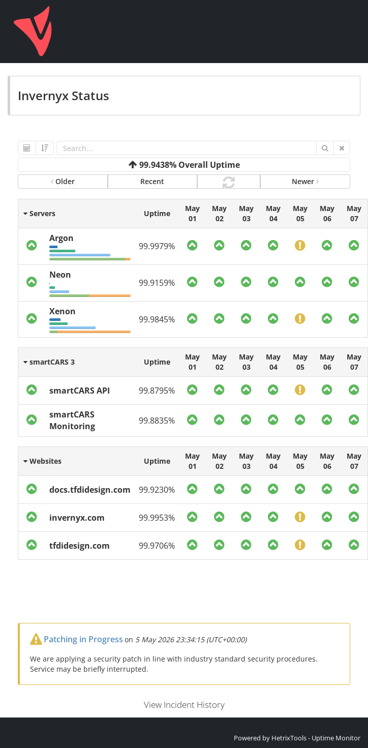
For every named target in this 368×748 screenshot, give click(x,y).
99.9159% (157, 282)
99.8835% (157, 420)
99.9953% (157, 517)
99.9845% (157, 319)
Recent (152, 181)
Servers (39, 213)
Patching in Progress (83, 639)
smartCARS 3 (49, 362)
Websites (42, 461)
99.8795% (157, 390)
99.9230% (157, 489)
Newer (305, 181)
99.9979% (157, 246)
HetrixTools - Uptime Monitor (315, 737)
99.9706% (157, 545)
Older (63, 181)
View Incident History (184, 704)
